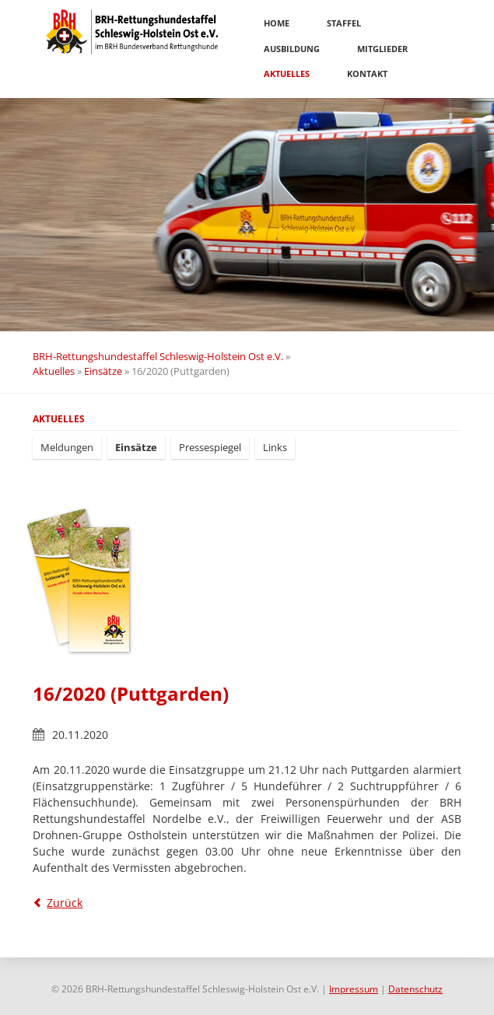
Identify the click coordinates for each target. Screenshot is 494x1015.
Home (276, 23)
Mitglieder (382, 48)
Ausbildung (292, 48)
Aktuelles (287, 73)
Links (275, 447)
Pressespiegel (210, 447)
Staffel (344, 23)
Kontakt (367, 73)
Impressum (353, 989)
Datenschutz (415, 989)
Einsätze (103, 371)
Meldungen (66, 447)
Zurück (64, 902)
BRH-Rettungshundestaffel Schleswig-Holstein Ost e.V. (158, 356)
